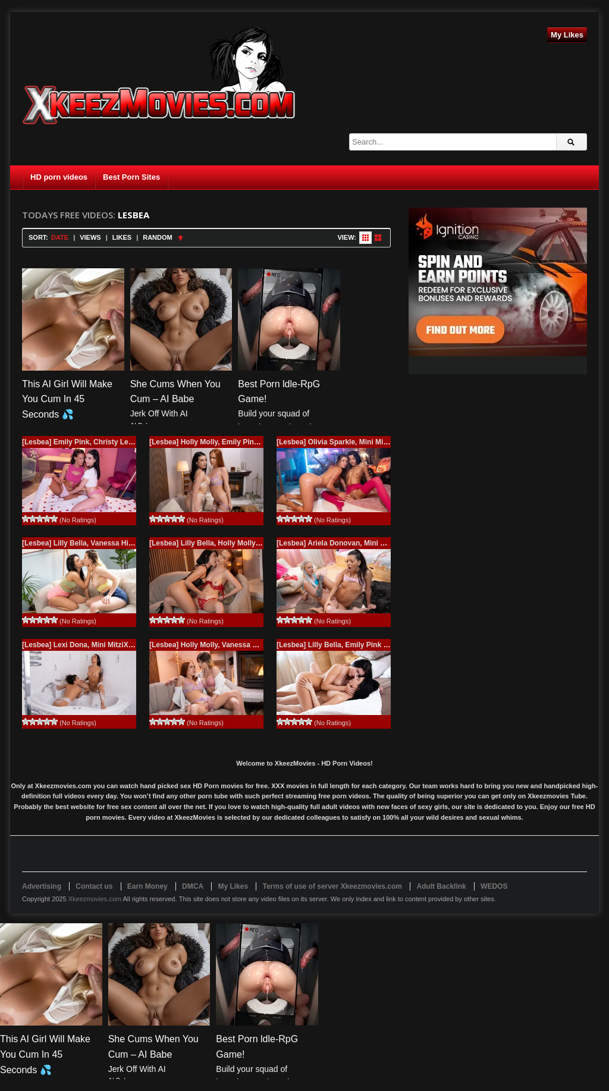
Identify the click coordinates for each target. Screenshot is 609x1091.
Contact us (94, 886)
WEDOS (494, 886)
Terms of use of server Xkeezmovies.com (332, 886)
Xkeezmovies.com (94, 898)
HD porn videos (58, 177)
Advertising (41, 886)
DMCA (192, 886)
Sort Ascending (180, 237)
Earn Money (147, 886)
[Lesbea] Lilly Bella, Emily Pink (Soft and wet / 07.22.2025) (374, 645)
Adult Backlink (441, 886)
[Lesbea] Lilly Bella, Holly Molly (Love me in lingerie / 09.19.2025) (259, 543)
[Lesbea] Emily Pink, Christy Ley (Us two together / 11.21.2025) (128, 442)
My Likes (567, 34)
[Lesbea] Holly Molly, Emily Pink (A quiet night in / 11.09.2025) (253, 442)
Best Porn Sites (131, 177)
